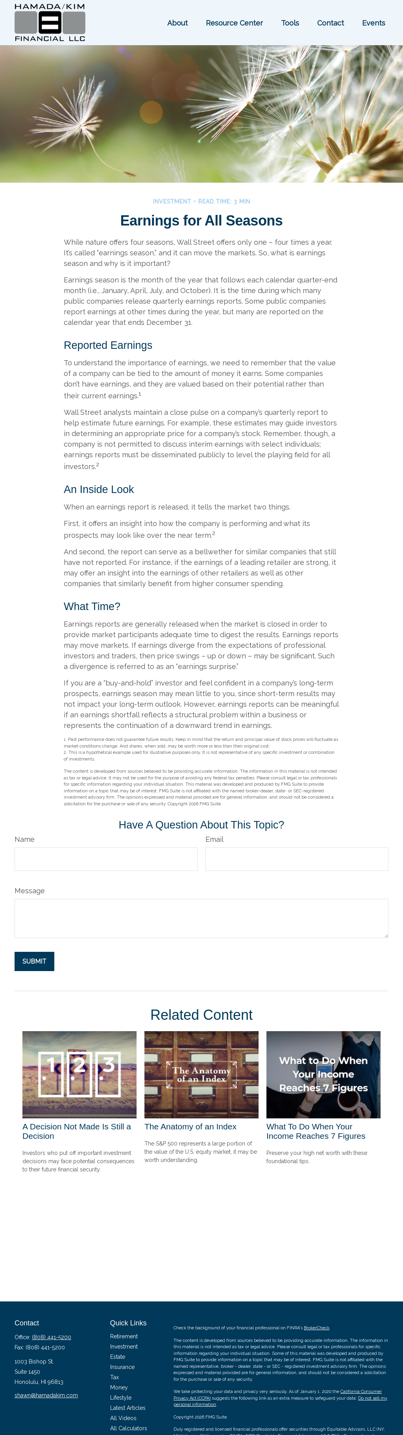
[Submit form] (34, 961)
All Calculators (128, 1428)
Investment (124, 1346)
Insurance (122, 1367)
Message (30, 891)
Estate (117, 1357)
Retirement (124, 1336)
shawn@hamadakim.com (46, 1395)
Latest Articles (128, 1408)
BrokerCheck (316, 1328)
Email (214, 839)
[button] (177, 22)
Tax (114, 1377)
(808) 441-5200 (51, 1337)
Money (119, 1387)
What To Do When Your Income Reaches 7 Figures (316, 1131)
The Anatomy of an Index (190, 1126)
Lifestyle (120, 1398)
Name (25, 839)
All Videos (123, 1418)
